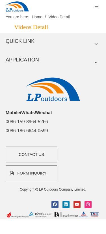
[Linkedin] (66, 191)
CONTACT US (31, 141)
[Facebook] (55, 191)
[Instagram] (88, 191)
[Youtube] (77, 191)
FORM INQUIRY (28, 160)
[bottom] (53, 201)
